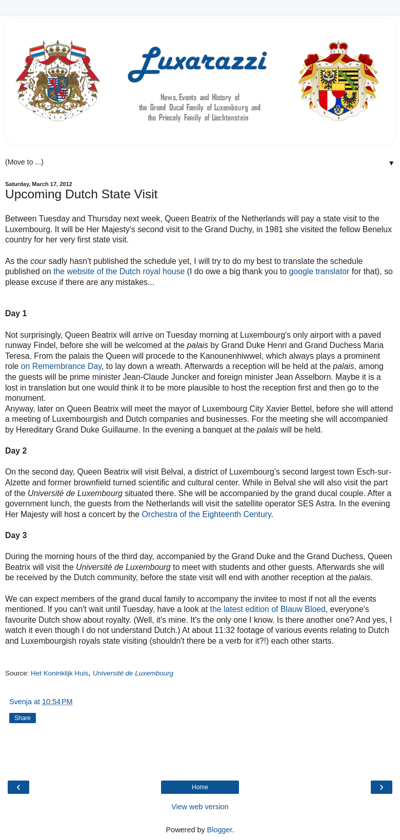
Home (200, 787)
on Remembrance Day (61, 366)
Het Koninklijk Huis (59, 673)
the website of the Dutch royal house (119, 271)
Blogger (219, 830)
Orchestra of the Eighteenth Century (206, 514)
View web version (200, 807)
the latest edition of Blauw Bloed (268, 609)
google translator (319, 271)
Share (22, 718)
